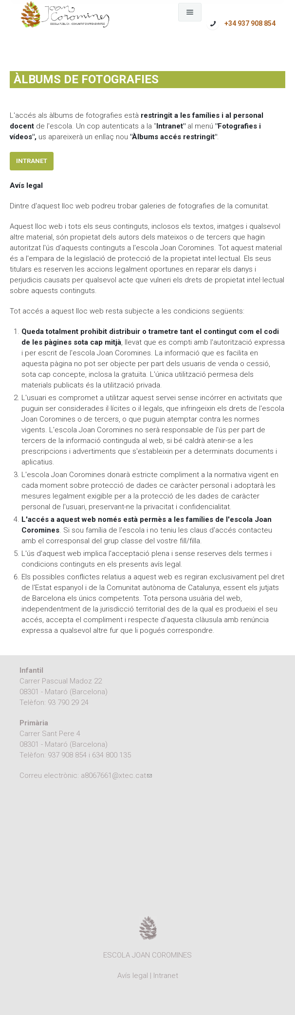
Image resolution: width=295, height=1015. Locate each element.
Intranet (31, 161)
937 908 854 (67, 755)
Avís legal (132, 975)
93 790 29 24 (68, 702)
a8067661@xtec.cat (116, 775)
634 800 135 (111, 755)
